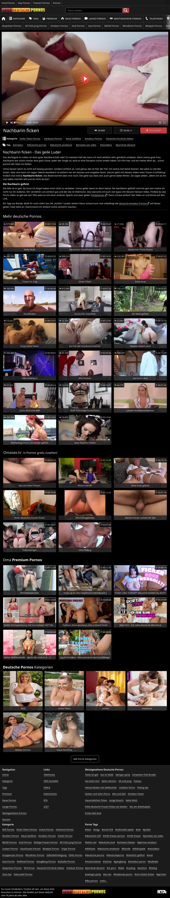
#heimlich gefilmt (135, 855)
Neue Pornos (71, 18)
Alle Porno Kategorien (85, 758)
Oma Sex (7, 874)
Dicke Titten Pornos (30, 138)
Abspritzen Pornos (11, 25)
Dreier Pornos (65, 835)
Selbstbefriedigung (56, 855)
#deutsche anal (107, 842)
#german (161, 874)
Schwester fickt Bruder (144, 774)
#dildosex (90, 848)
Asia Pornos (94, 25)
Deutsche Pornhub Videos (119, 138)
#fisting (153, 867)
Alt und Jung (125, 780)
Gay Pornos (24, 2)
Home (5, 774)
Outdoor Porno (127, 787)
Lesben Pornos (10, 848)
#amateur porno (137, 861)
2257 (46, 806)
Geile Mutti (131, 800)
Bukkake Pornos (66, 861)
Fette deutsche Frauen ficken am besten (106, 806)
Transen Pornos (41, 2)
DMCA (47, 787)
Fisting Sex (142, 787)
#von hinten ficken (144, 874)
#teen (88, 829)
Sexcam (6, 819)
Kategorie (17, 18)
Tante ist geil (91, 774)
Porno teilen (153, 130)
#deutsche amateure (61, 144)
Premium (49, 18)
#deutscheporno (115, 855)
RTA (46, 800)
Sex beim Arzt (92, 780)
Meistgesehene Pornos (126, 18)
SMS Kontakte (51, 780)
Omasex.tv (12, 452)
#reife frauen (134, 835)
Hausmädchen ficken (96, 800)
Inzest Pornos (46, 829)
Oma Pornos (8, 2)
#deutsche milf (93, 835)
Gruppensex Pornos (12, 855)
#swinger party (93, 874)
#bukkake (153, 861)
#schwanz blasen (126, 842)
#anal (150, 855)
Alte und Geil (119, 793)
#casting (130, 867)
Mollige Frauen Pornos (46, 842)
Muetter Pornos (10, 835)
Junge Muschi (116, 800)
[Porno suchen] (94, 10)
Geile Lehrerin (108, 780)
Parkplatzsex (97, 195)
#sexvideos (106, 144)
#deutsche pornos (36, 144)
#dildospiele (139, 848)
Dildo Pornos (75, 855)
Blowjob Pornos (153, 25)
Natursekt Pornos (23, 874)
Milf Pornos (8, 829)
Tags (34, 18)
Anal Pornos (78, 25)
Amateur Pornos (59, 25)
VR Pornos (29, 867)
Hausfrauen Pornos (30, 848)
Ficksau (137, 780)
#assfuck (142, 867)
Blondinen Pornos (132, 25)
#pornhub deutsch (125, 144)
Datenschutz (50, 793)
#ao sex (107, 874)
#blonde (126, 848)
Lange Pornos (95, 18)
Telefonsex (154, 18)
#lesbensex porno (122, 874)
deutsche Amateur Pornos (133, 203)
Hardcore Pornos (53, 138)
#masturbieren (93, 861)
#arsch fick (107, 829)
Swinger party (122, 774)
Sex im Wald (106, 774)
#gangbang (120, 861)
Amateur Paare (136, 793)
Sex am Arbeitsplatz (139, 806)
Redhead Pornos (25, 861)
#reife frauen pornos (114, 835)
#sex (138, 829)
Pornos (57, 2)
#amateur (18, 144)
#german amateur (147, 842)
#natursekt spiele (124, 829)
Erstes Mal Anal (93, 813)
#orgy (96, 829)
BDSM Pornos (111, 25)
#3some (107, 861)
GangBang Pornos (46, 861)
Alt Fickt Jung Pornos (36, 25)
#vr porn (111, 867)
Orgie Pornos (68, 848)
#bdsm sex (91, 842)
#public (147, 829)
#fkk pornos (91, 880)
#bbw (121, 867)
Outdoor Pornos (74, 867)
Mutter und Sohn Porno (97, 793)
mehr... (103, 880)
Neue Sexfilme (73, 138)
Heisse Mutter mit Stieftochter (101, 787)
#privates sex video (86, 144)
